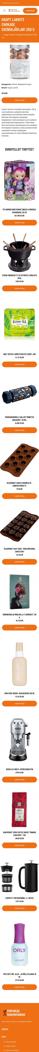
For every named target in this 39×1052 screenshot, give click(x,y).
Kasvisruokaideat (12, 1050)
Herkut (14, 84)
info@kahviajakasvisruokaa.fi (10, 3)
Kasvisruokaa (11, 1042)
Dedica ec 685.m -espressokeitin (19, 769)
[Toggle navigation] (4, 10)
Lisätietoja (19, 100)
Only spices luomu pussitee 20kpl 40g (19, 354)
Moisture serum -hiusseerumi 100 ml (19, 693)
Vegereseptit (11, 1046)
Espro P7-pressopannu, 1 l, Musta (19, 898)
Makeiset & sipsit (24, 84)
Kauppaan (30, 11)
